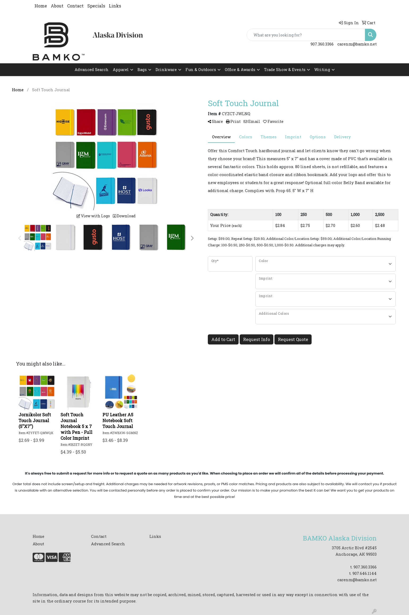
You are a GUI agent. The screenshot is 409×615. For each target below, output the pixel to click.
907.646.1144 (364, 573)
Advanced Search (92, 69)
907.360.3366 (322, 44)
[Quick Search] (306, 35)
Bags (142, 69)
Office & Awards (240, 69)
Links (115, 6)
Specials (96, 6)
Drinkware (166, 69)
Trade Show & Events (284, 69)
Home (41, 6)
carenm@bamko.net (357, 44)
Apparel (121, 69)
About (57, 6)
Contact (75, 6)
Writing (322, 69)
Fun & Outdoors (201, 69)
